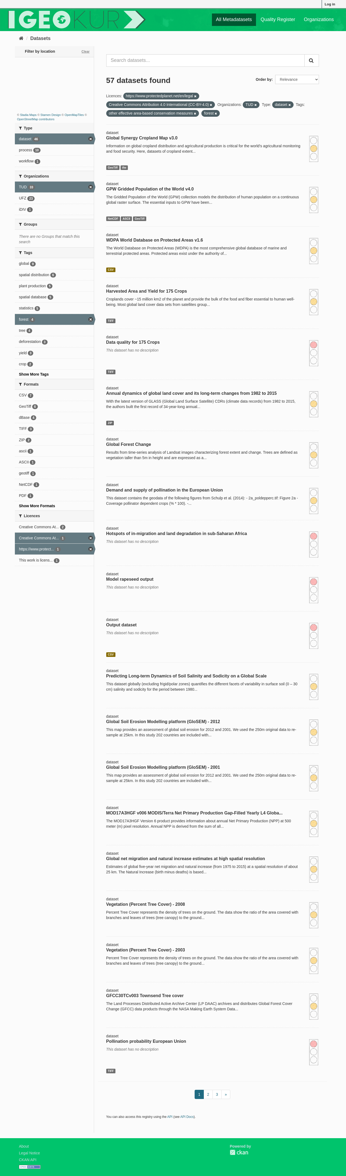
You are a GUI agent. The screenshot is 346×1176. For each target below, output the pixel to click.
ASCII (126, 218)
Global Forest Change (128, 444)
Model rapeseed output (130, 579)
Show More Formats (37, 506)
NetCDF (113, 218)
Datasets (40, 38)
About (24, 1146)
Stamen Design (51, 114)
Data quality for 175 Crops (133, 342)
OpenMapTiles (74, 114)
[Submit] (311, 60)
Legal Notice (29, 1153)
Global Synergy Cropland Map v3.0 (142, 138)
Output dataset (121, 625)
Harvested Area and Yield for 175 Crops (146, 291)
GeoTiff (113, 167)
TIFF (111, 320)
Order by (263, 79)
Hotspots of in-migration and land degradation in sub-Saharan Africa (176, 533)
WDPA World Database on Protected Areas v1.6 (154, 240)
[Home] (21, 38)
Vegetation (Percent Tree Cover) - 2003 (145, 950)
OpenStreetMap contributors (35, 119)
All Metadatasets (234, 19)
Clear (85, 52)
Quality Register (278, 19)
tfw (124, 167)
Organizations (319, 19)
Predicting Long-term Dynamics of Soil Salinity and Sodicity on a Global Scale (186, 676)
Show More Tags (34, 374)
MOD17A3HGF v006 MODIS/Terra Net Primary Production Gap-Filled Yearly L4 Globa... (194, 813)
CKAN (239, 1152)
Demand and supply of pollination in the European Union (164, 490)
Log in (330, 4)
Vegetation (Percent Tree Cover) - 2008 (145, 904)
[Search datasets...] (205, 60)
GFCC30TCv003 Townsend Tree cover (145, 995)
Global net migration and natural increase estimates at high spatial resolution (185, 858)
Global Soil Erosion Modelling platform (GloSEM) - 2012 (163, 721)
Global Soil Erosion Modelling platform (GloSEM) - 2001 (163, 767)
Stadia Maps (28, 114)
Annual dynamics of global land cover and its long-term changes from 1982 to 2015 (191, 393)
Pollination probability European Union (146, 1041)
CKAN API (27, 1160)
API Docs (187, 1117)
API (169, 1117)
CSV (111, 269)
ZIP (110, 423)
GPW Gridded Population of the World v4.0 (150, 189)
